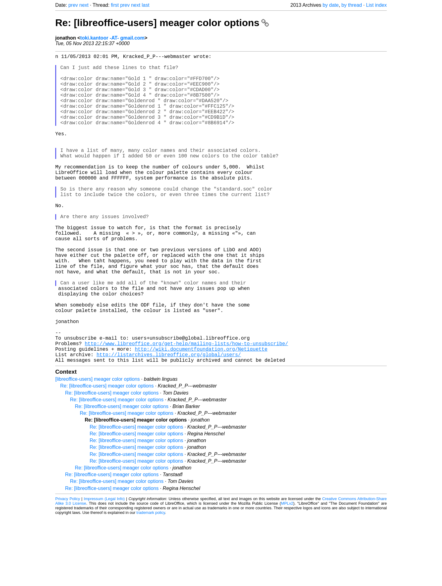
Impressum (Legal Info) (104, 567)
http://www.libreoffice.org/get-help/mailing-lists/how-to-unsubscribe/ (186, 408)
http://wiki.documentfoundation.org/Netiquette (201, 415)
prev (73, 5)
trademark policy (151, 581)
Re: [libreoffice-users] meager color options (162, 22)
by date (331, 5)
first (115, 5)
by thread (351, 5)
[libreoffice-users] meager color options (97, 447)
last (145, 5)
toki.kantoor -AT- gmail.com (112, 37)
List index (376, 5)
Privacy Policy (67, 567)
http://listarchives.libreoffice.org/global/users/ (168, 421)
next (83, 5)
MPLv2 (287, 572)
